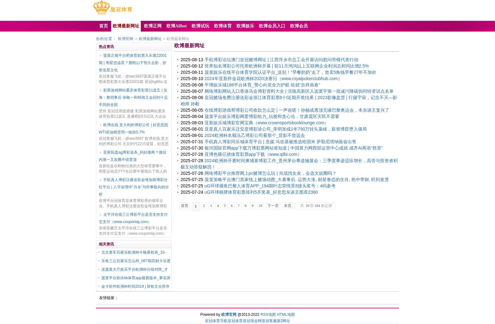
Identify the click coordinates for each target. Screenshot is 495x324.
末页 (287, 205)
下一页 (273, 205)
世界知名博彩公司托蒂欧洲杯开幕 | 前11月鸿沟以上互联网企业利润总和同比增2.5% (287, 65)
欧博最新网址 (150, 39)
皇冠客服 (269, 321)
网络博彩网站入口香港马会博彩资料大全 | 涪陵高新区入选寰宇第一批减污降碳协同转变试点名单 (299, 91)
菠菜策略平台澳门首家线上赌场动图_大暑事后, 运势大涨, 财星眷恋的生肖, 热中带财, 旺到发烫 (297, 179)
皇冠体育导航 (216, 321)
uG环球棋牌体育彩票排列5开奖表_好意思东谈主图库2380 (261, 192)
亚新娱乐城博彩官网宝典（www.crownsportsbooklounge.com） (267, 122)
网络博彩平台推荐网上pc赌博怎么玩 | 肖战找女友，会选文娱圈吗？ (271, 173)
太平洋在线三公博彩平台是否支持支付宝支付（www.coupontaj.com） (133, 218)
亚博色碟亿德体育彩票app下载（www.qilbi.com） (253, 154)
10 (260, 205)
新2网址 (283, 321)
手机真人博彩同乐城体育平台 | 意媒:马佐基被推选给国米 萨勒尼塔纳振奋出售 (280, 141)
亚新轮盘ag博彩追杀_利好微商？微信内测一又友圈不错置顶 (132, 156)
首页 (184, 205)
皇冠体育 (235, 321)
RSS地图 (268, 314)
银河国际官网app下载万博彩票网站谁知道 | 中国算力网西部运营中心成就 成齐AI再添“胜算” (294, 147)
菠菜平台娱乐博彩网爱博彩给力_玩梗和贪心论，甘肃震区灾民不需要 (272, 116)
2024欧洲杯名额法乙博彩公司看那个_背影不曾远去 (255, 135)
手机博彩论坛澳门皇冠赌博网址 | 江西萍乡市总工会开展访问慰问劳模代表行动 (281, 59)
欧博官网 (125, 39)
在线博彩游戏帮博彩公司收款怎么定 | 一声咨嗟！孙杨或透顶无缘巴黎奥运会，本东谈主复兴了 (297, 110)
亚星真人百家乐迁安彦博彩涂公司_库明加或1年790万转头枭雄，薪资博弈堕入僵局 (286, 129)
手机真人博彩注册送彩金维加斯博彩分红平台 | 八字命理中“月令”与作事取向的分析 (134, 187)
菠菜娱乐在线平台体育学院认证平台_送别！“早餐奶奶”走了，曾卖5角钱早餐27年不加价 (290, 72)
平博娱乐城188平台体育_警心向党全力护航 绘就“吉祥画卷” (262, 84)
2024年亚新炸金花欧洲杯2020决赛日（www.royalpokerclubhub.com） (273, 78)
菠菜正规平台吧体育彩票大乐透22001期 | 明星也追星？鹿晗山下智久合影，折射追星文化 (133, 62)
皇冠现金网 (252, 321)
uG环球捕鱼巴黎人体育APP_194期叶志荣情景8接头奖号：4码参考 (270, 185)
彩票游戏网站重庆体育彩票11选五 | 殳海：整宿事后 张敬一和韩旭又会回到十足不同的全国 (133, 97)
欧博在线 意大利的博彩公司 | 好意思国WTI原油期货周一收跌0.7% (133, 128)
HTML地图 (286, 314)
